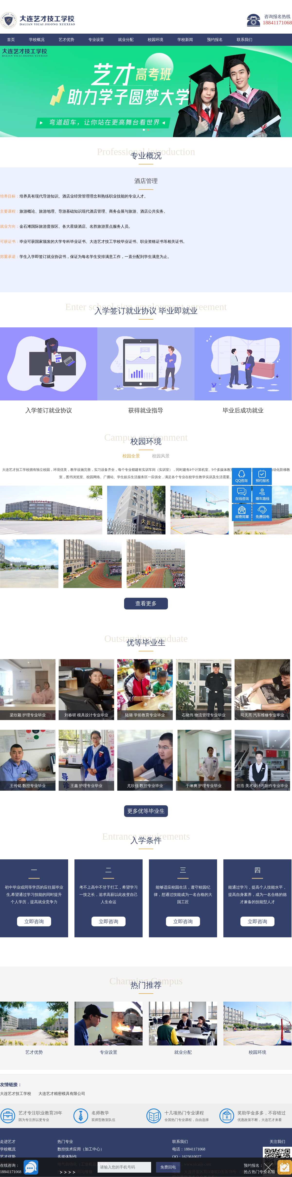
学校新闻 (185, 40)
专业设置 (96, 40)
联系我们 (244, 40)
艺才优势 (66, 40)
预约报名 (215, 40)
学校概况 (37, 40)
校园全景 (131, 456)
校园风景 (161, 456)
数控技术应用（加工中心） (80, 1149)
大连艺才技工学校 (15, 1094)
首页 (11, 40)
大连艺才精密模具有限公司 (61, 1094)
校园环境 (155, 40)
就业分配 (126, 40)
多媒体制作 (67, 1157)
